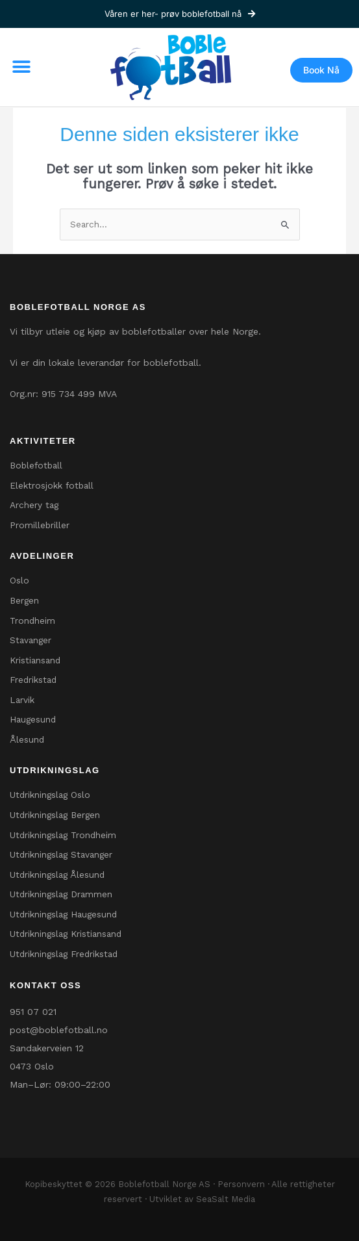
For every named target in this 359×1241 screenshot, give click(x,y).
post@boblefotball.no (59, 1030)
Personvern (241, 1184)
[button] (21, 67)
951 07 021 (33, 1011)
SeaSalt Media (225, 1199)
